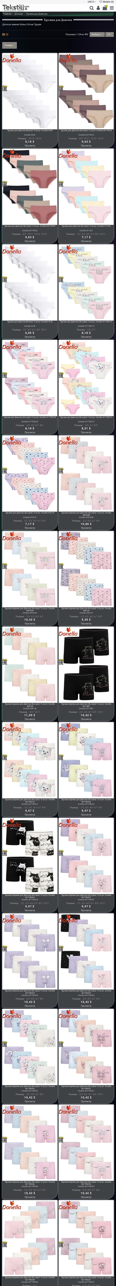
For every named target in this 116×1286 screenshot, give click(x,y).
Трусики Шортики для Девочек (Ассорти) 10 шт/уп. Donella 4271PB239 (86, 1183)
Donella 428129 (86, 613)
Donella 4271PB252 (30, 1091)
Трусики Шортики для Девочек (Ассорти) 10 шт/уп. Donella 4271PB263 (30, 896)
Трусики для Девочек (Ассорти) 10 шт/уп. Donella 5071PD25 (29, 226)
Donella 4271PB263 (30, 900)
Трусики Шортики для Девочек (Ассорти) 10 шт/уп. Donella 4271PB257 (86, 896)
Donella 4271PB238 (30, 1282)
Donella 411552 (86, 231)
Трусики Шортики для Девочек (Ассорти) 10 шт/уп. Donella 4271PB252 (30, 1087)
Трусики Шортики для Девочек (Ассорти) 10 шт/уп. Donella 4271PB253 (86, 992)
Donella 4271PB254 (30, 995)
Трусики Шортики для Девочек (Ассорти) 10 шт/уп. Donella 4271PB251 (86, 1087)
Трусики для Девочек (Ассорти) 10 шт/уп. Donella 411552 (86, 226)
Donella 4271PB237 (86, 1282)
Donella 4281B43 (30, 613)
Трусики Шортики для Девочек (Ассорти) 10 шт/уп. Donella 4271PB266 (86, 801)
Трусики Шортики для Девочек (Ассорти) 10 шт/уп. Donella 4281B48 (86, 514)
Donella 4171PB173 (86, 326)
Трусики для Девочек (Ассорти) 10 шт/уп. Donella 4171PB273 (86, 417)
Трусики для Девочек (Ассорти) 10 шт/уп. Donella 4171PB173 (86, 322)
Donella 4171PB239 (30, 422)
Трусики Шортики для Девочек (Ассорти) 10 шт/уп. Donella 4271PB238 (30, 1278)
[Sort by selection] (97, 34)
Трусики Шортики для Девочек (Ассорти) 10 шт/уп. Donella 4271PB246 (30, 1183)
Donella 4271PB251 (86, 1091)
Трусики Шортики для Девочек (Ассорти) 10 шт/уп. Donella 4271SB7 (86, 705)
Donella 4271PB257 (86, 900)
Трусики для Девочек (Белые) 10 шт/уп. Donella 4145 (30, 322)
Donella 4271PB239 (86, 1186)
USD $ (92, 1)
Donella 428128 (29, 709)
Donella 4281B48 (86, 517)
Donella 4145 (29, 326)
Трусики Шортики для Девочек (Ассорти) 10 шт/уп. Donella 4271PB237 (86, 1278)
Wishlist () (106, 1)
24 (109, 34)
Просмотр (30, 145)
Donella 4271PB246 (30, 1186)
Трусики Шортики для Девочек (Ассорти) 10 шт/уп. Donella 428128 (30, 705)
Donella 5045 (29, 135)
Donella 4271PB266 (86, 804)
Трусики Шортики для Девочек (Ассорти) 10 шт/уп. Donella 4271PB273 (30, 801)
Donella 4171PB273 (86, 422)
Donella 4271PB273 (30, 804)
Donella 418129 (29, 517)
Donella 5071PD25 (30, 231)
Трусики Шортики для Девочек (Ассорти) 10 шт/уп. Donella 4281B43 (30, 609)
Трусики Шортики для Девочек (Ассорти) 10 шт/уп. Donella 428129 (86, 609)
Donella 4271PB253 (86, 995)
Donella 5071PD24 (86, 135)
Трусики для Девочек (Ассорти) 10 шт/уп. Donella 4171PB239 (30, 417)
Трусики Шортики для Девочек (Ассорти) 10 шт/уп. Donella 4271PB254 (30, 992)
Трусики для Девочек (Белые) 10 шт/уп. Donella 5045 (30, 130)
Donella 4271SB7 (86, 709)
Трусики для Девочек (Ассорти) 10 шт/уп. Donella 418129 (29, 513)
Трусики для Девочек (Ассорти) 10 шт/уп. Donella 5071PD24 (86, 130)
